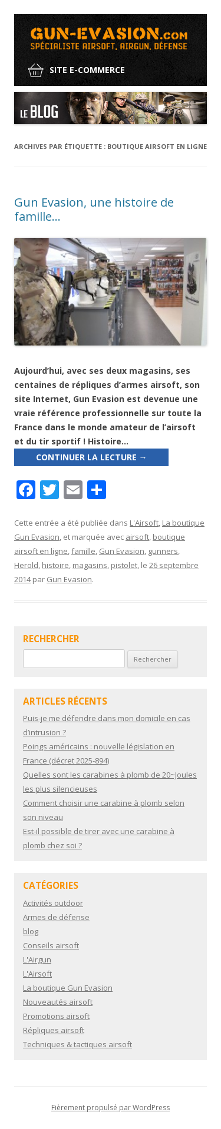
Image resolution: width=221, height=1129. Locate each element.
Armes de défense (56, 917)
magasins (89, 565)
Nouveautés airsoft (58, 1002)
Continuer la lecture (91, 457)
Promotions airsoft (56, 1016)
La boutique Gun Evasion (68, 987)
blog (30, 931)
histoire (55, 565)
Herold (26, 565)
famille (83, 551)
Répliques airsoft (53, 1030)
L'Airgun (37, 959)
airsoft (137, 537)
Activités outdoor (53, 903)
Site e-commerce (87, 69)
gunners (163, 551)
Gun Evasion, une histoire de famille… (94, 209)
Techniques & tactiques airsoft (77, 1044)
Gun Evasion (121, 551)
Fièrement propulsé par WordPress (110, 1108)
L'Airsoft (144, 522)
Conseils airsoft (51, 945)
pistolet (124, 565)
